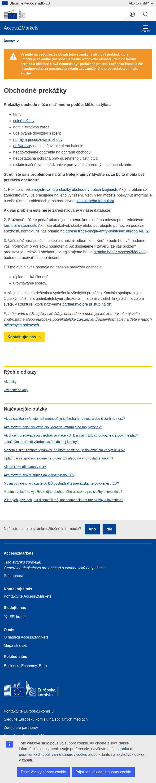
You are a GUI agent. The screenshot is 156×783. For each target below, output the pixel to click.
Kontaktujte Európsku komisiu (29, 711)
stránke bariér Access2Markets (120, 252)
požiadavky (22, 146)
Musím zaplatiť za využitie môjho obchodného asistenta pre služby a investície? (63, 492)
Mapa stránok (15, 645)
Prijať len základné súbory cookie (103, 772)
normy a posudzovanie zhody (37, 140)
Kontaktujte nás (22, 337)
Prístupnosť (13, 576)
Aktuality (10, 382)
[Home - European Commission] (38, 690)
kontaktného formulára (95, 201)
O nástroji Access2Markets (26, 637)
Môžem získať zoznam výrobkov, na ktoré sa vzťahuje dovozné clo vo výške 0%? (64, 450)
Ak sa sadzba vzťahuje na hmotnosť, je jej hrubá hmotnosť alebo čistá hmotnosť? (64, 418)
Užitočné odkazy (16, 390)
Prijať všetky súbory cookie (43, 772)
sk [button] (132, 14)
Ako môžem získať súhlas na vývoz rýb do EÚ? (39, 475)
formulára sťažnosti (20, 225)
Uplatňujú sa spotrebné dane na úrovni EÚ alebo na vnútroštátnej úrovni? (58, 458)
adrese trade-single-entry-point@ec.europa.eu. (104, 231)
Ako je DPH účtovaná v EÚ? (25, 467)
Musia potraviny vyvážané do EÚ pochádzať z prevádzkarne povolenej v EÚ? (61, 483)
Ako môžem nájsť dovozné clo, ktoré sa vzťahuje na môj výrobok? (53, 427)
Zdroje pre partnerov (21, 728)
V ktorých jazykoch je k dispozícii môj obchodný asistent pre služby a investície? (63, 500)
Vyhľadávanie (145, 14)
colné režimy (24, 121)
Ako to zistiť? (141, 3)
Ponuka (145, 29)
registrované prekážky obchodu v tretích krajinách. (76, 190)
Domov (9, 41)
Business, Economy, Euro (25, 666)
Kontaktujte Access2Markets (27, 596)
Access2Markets (18, 553)
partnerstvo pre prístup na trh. (87, 304)
